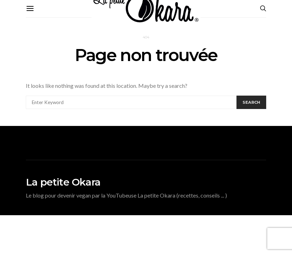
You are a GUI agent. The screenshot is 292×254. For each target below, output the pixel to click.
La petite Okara (63, 182)
